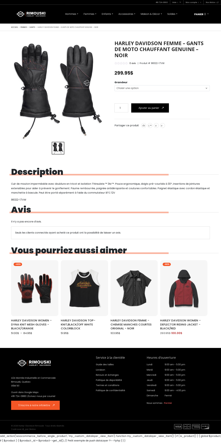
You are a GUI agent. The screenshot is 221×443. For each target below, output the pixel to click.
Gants (32, 27)
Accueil (14, 27)
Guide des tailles (105, 364)
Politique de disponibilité (109, 380)
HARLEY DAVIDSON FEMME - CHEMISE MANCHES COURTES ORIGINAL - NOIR (131, 324)
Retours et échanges (107, 375)
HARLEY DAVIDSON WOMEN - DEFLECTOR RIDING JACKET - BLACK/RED (180, 324)
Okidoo (32, 429)
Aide (176, 2)
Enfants (106, 14)
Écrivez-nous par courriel (41, 396)
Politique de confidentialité (110, 390)
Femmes (89, 14)
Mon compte (193, 2)
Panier (201, 14)
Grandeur (120, 82)
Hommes (70, 14)
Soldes (171, 14)
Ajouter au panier (149, 108)
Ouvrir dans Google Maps (24, 392)
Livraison (100, 369)
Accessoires (125, 14)
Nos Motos (212, 2)
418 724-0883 (162, 2)
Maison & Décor (150, 14)
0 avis (133, 63)
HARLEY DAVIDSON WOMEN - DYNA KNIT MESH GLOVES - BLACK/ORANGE (31, 324)
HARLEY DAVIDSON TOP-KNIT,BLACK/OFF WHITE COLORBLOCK (78, 324)
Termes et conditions (107, 385)
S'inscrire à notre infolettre (34, 405)
